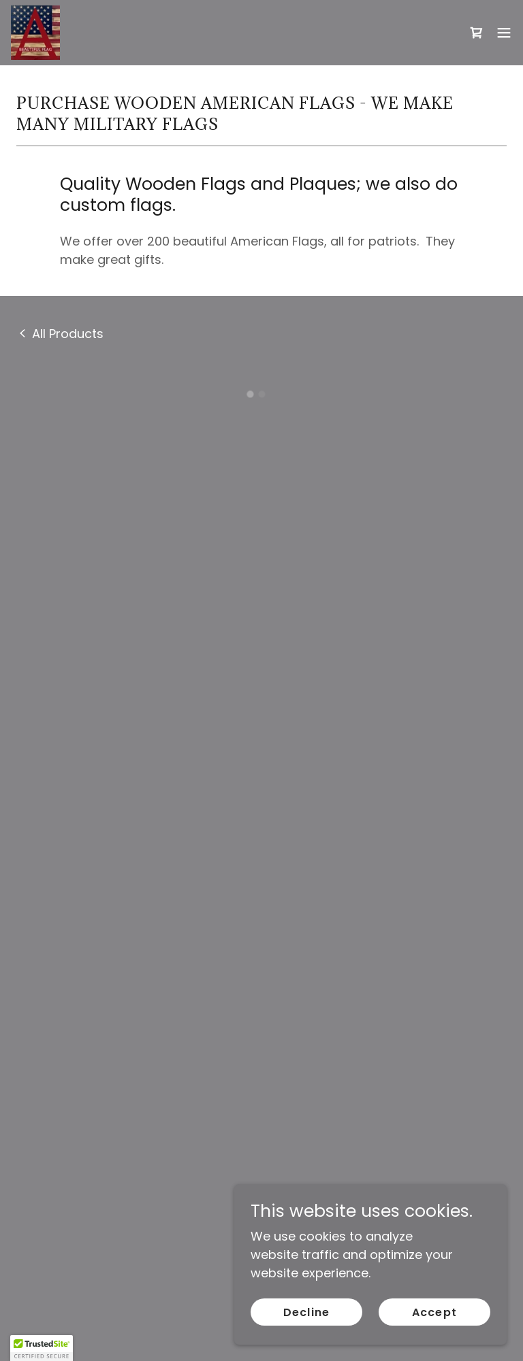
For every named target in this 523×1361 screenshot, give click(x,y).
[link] (35, 32)
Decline (306, 1312)
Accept (434, 1312)
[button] (476, 32)
